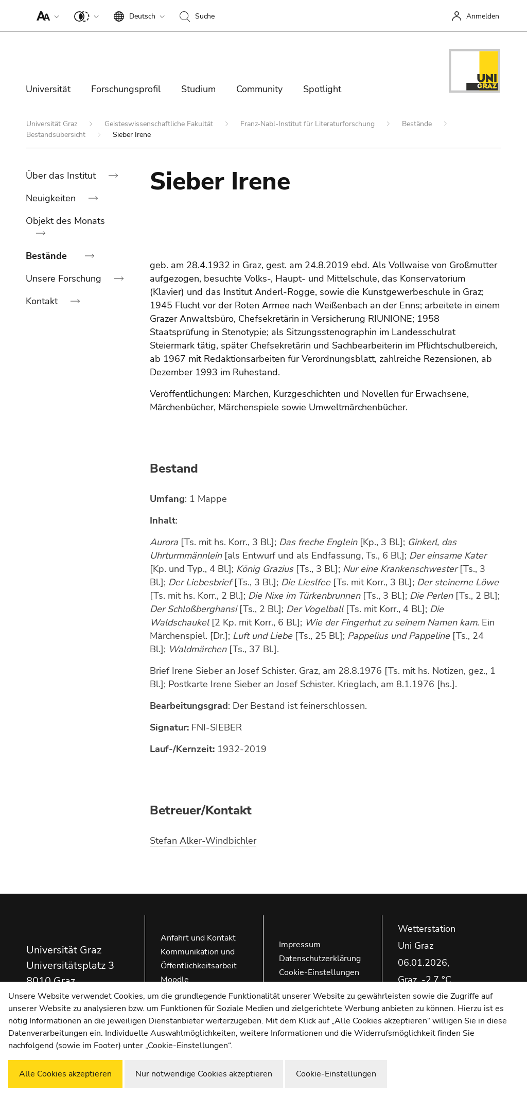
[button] (45, 15)
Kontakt (43, 301)
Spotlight (322, 89)
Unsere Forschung (65, 278)
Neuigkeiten (52, 198)
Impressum (300, 944)
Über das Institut (62, 175)
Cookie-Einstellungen (319, 972)
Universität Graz (52, 124)
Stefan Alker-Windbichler (203, 840)
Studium (198, 89)
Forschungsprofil (126, 89)
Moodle (175, 979)
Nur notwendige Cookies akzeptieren (203, 1074)
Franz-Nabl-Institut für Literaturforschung (308, 124)
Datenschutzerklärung (320, 958)
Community (259, 89)
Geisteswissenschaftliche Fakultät (159, 124)
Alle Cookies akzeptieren (65, 1074)
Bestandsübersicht (56, 135)
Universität (48, 89)
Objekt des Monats (65, 221)
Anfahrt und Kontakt (198, 938)
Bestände (418, 124)
